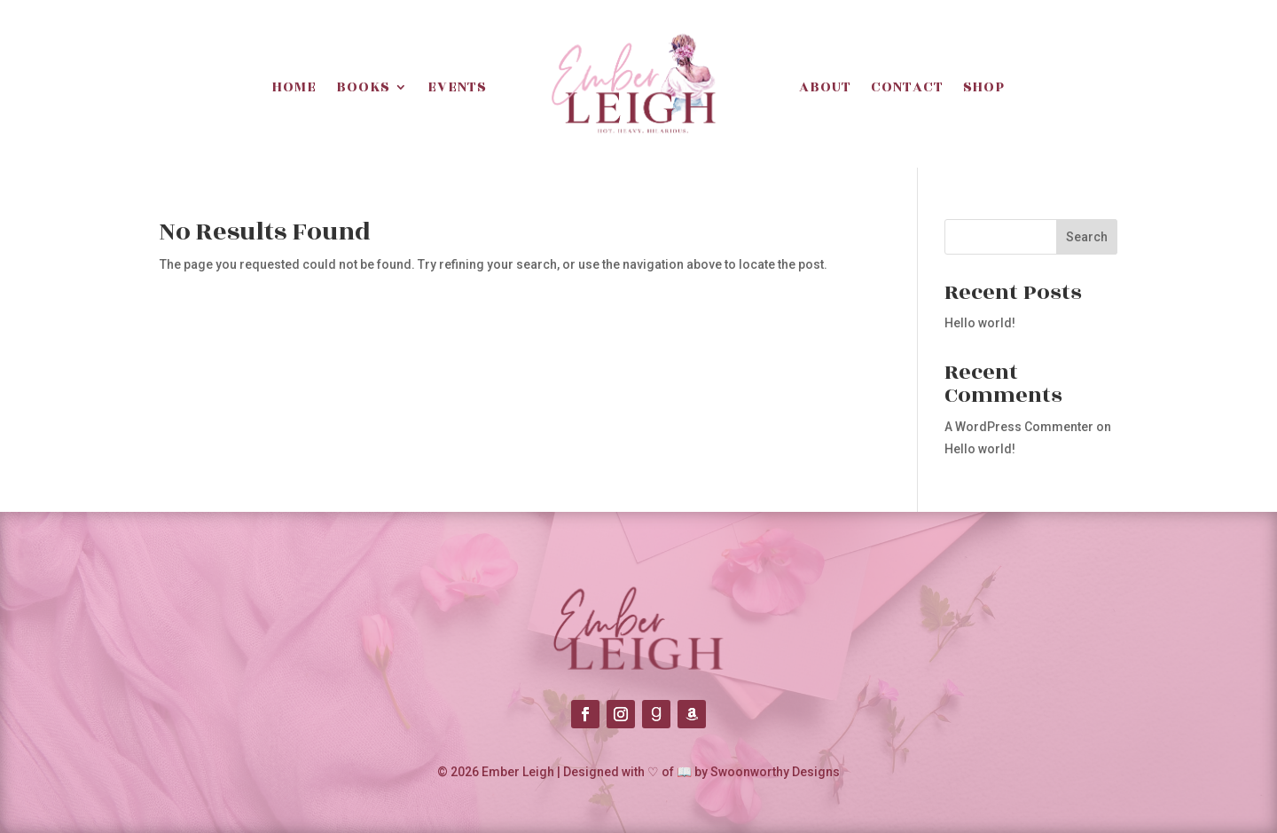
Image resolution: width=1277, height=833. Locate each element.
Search (1087, 237)
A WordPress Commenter (1018, 427)
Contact (907, 87)
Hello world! (979, 323)
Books (363, 87)
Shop (984, 87)
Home (294, 87)
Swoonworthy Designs (775, 772)
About (825, 87)
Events (457, 87)
